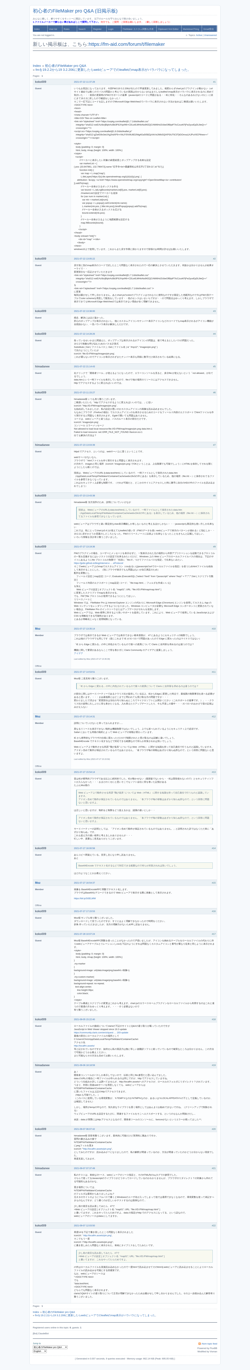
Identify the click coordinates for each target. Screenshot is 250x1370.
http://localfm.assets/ (84, 1045)
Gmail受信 (208, 29)
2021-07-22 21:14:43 (84, 366)
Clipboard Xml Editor (168, 29)
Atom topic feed (209, 1343)
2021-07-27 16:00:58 (84, 848)
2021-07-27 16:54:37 (84, 882)
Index (37, 29)
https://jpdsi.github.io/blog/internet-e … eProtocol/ (98, 563)
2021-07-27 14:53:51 (84, 672)
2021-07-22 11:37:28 (84, 82)
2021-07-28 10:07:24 (84, 934)
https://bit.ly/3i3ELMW (85, 898)
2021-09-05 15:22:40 (84, 1019)
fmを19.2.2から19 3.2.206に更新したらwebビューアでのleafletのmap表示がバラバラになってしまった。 (113, 70)
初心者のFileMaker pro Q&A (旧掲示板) (75, 11)
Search (82, 29)
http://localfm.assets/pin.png (97, 1149)
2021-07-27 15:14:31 (84, 716)
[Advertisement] (125, 57)
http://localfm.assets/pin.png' (97, 1235)
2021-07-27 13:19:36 (84, 546)
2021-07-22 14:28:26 (84, 334)
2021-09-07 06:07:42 (84, 1129)
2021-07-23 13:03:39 (84, 445)
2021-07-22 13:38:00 (84, 311)
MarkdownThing (191, 29)
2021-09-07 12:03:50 (84, 1225)
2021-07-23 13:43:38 (84, 495)
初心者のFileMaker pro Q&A (65, 66)
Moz (37, 628)
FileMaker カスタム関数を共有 (138, 29)
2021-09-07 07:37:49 (84, 1168)
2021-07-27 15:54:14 (84, 772)
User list (53, 29)
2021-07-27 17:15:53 (84, 911)
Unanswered (210, 35)
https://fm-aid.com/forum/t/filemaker (127, 44)
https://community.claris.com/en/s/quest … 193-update (101, 1032)
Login (111, 29)
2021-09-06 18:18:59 (84, 1065)
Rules (66, 29)
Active (199, 35)
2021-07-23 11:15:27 (84, 392)
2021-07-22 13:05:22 (84, 258)
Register (97, 29)
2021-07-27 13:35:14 (84, 628)
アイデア (78, 653)
